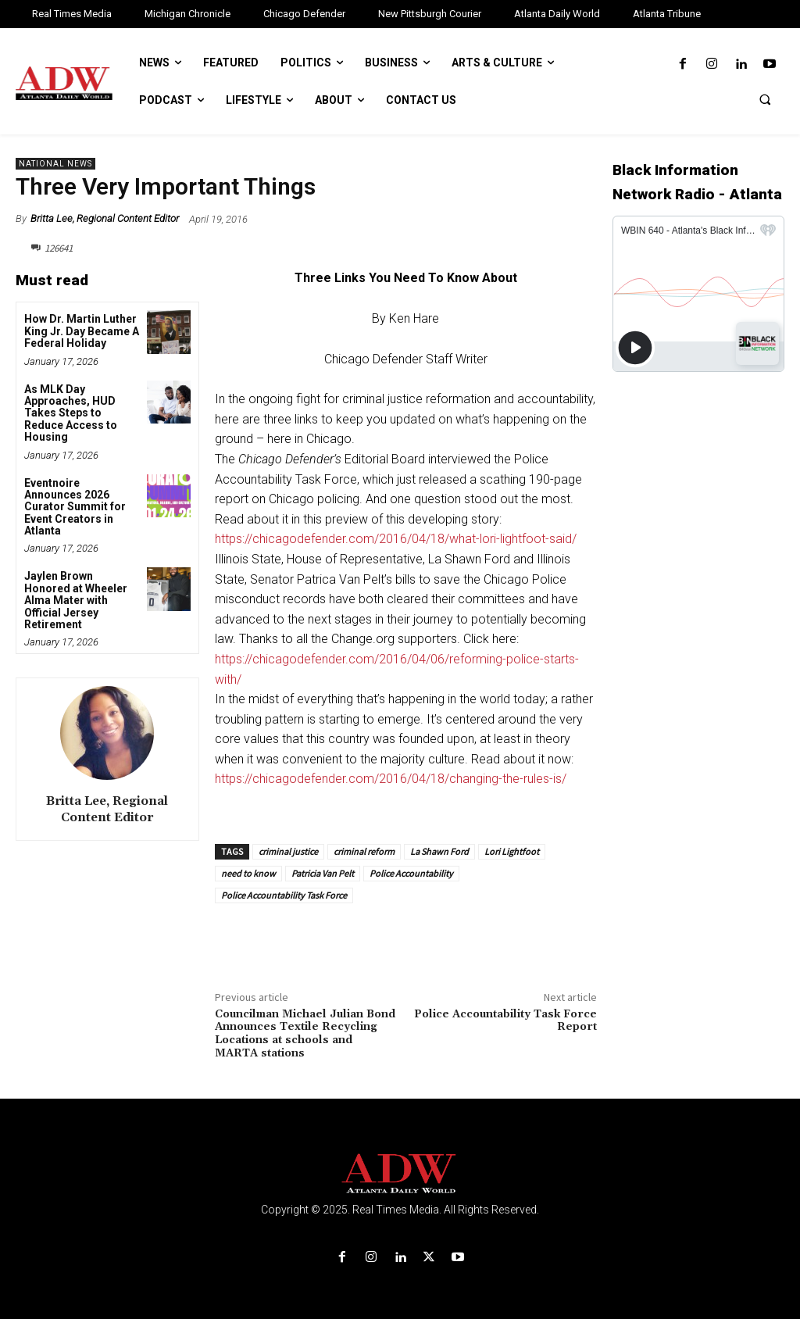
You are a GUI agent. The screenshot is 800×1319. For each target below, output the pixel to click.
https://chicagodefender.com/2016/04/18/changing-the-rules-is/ (390, 778)
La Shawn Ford (439, 851)
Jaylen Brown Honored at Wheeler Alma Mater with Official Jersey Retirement (75, 600)
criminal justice (288, 851)
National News (55, 164)
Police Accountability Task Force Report (505, 1021)
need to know (248, 873)
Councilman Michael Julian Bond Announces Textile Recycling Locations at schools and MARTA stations (305, 1033)
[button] (764, 99)
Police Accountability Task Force (284, 895)
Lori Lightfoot (511, 851)
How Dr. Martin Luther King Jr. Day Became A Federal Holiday (81, 331)
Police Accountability (411, 873)
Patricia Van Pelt (322, 873)
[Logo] (400, 1174)
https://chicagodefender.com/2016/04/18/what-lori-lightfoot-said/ (396, 538)
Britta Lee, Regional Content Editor (104, 218)
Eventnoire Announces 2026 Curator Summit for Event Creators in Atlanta (75, 507)
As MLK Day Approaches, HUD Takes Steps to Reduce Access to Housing (70, 413)
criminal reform (364, 851)
